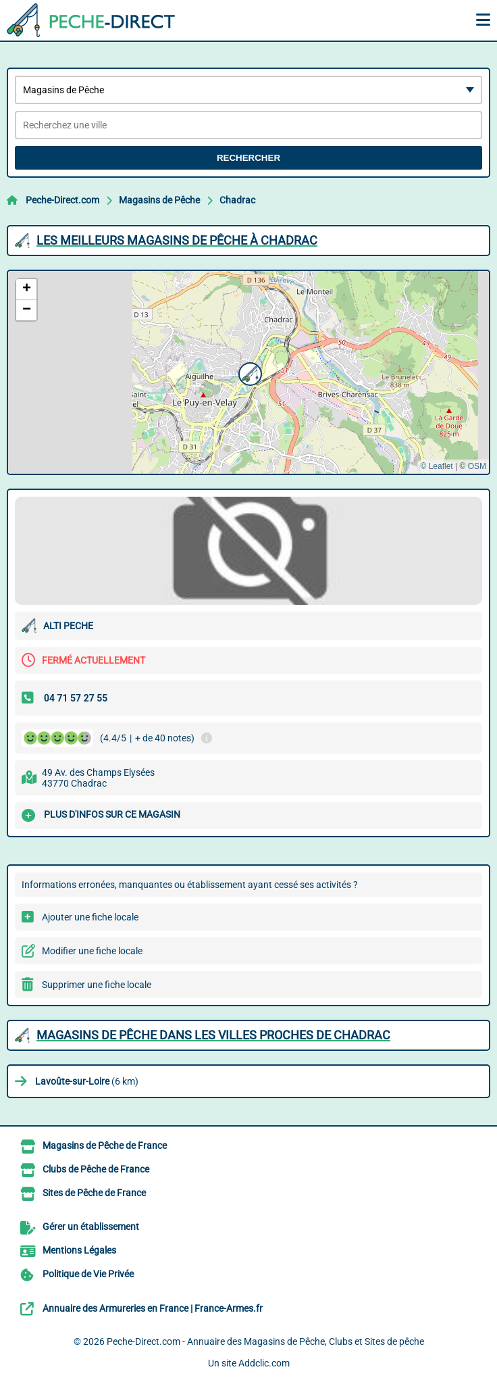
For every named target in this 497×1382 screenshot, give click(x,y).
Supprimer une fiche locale (96, 984)
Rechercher (248, 158)
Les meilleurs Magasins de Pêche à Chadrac (176, 240)
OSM (477, 466)
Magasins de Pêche (159, 200)
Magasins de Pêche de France (105, 1145)
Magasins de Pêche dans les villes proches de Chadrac (213, 1035)
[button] (248, 372)
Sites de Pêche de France (94, 1192)
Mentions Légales (79, 1250)
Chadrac (237, 200)
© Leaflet (436, 466)
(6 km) (86, 1081)
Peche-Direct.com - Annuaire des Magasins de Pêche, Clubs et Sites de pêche (265, 1341)
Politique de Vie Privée (88, 1273)
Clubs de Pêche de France (96, 1169)
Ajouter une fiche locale (90, 917)
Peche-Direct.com (62, 200)
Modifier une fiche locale (92, 950)
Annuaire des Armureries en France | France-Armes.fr (153, 1308)
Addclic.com (264, 1363)
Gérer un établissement (91, 1226)
